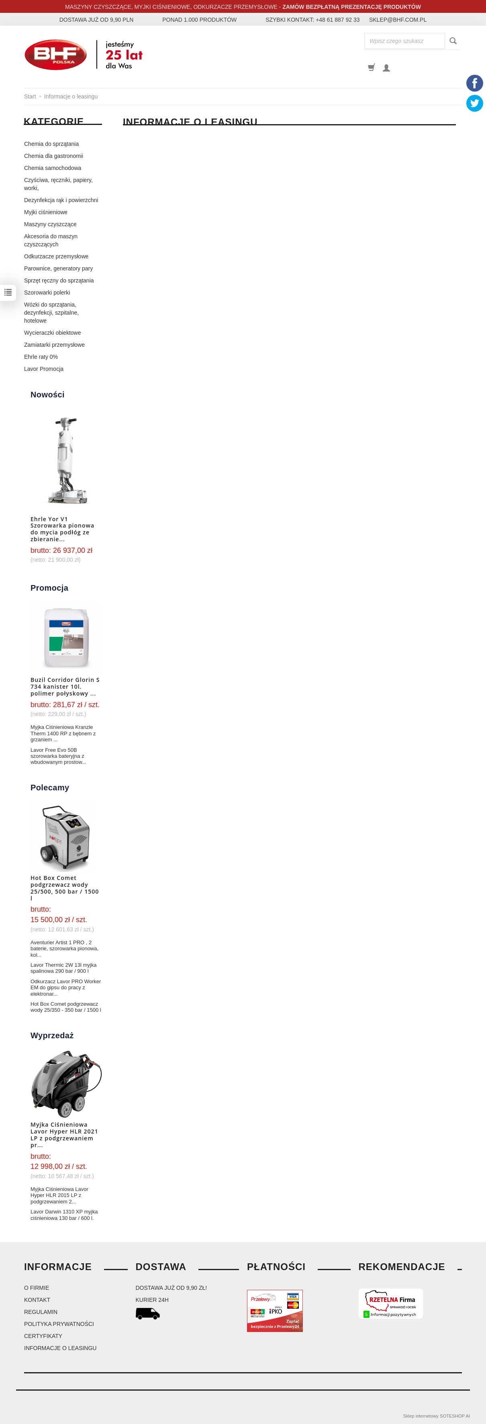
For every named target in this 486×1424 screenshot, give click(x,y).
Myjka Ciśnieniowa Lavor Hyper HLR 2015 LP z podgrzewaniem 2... (59, 1195)
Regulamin (40, 1312)
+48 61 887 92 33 (337, 19)
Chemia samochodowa (52, 168)
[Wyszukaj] (453, 41)
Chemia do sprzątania (51, 144)
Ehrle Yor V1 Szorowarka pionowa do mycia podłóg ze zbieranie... (62, 529)
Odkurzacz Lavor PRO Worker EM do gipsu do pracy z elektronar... (66, 987)
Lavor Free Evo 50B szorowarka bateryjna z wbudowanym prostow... (58, 756)
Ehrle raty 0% (41, 357)
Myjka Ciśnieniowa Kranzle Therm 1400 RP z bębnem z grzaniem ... (63, 733)
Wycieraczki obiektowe (52, 332)
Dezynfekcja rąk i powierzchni (61, 200)
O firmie (36, 1288)
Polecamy (50, 787)
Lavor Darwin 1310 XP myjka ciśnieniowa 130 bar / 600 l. (64, 1215)
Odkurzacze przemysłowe (56, 256)
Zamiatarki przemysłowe (54, 345)
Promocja (49, 587)
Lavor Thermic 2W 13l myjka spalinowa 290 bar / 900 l (63, 968)
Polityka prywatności (59, 1324)
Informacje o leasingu (60, 1348)
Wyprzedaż (52, 1035)
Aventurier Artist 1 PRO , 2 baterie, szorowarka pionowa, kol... (64, 948)
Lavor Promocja (43, 369)
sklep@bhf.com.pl (398, 19)
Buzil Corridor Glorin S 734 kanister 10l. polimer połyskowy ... (65, 686)
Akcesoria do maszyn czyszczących (51, 240)
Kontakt (37, 1300)
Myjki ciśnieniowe (45, 212)
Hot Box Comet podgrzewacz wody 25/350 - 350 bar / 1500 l (66, 1007)
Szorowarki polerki (47, 292)
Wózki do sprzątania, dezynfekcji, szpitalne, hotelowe (51, 312)
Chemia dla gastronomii (53, 156)
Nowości (48, 394)
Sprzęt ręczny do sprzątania (59, 280)
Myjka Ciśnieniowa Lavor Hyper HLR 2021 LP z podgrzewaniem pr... (64, 1134)
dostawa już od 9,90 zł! (171, 1288)
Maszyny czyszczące (50, 224)
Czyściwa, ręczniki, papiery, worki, (58, 184)
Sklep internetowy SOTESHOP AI (436, 1416)
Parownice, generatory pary (58, 268)
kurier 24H (152, 1300)
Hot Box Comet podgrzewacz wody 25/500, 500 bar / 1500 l (65, 888)
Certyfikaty (43, 1336)
